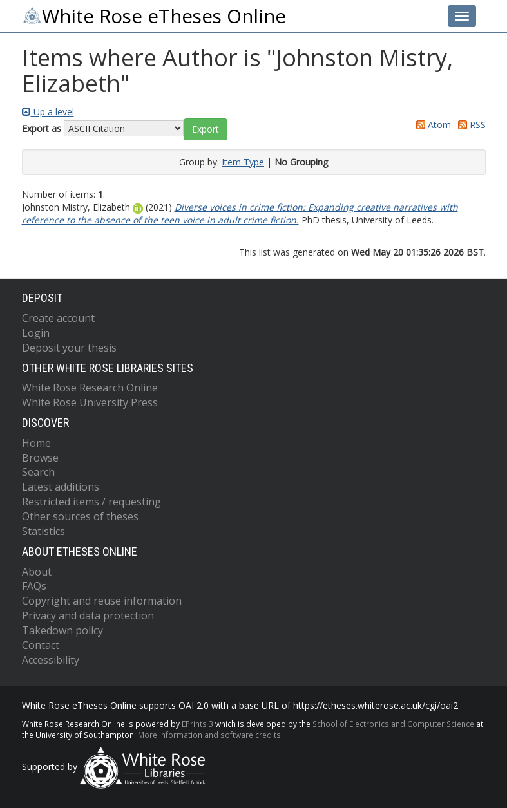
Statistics (43, 531)
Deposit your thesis (69, 348)
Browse (40, 458)
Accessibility (50, 660)
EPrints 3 (197, 724)
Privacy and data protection (88, 615)
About (37, 572)
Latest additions (60, 487)
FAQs (34, 586)
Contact (40, 645)
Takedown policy (62, 630)
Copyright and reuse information (102, 601)
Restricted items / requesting (91, 501)
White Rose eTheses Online (154, 16)
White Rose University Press (90, 402)
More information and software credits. (210, 734)
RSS (470, 124)
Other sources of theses (80, 516)
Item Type (243, 162)
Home (36, 443)
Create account (58, 318)
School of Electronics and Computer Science (393, 724)
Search (38, 472)
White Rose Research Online (90, 388)
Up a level (48, 112)
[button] (205, 129)
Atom (431, 124)
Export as (41, 128)
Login (36, 333)
